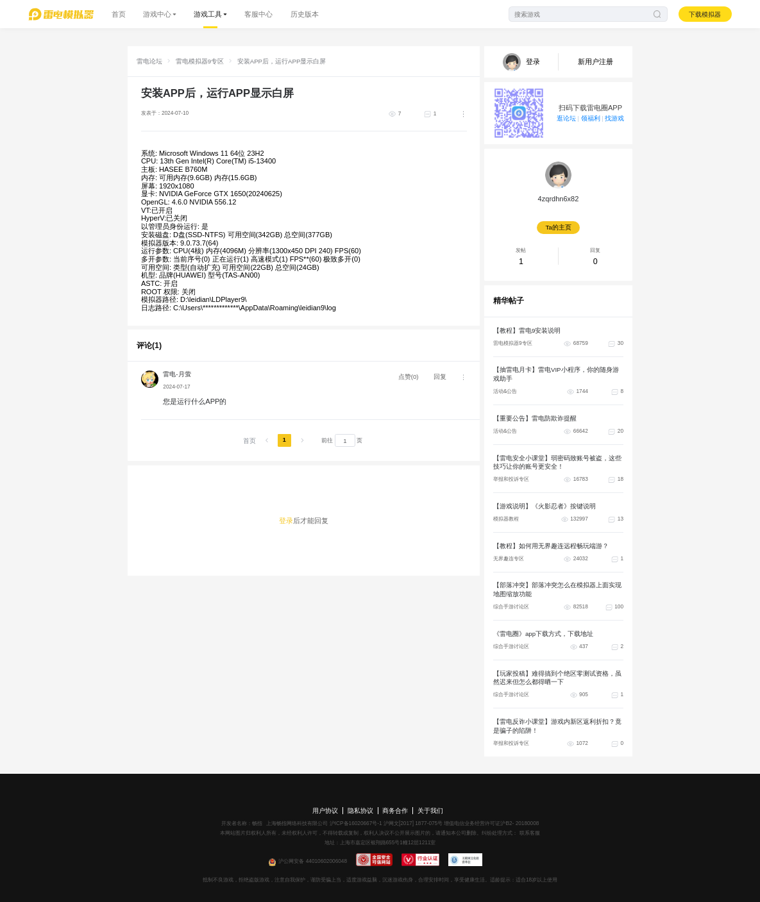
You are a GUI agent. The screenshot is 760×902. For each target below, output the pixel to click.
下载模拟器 (705, 14)
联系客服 (528, 833)
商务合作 (395, 810)
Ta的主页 (558, 227)
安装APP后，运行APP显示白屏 (281, 61)
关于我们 (430, 810)
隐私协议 (360, 810)
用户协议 (325, 810)
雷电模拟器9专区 (200, 61)
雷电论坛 (149, 61)
